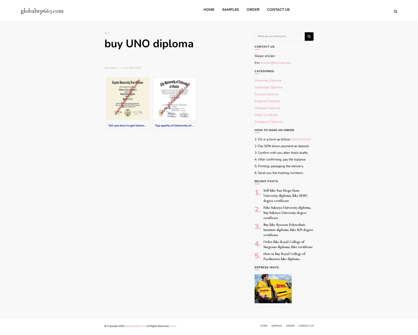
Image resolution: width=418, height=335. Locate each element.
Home (208, 9)
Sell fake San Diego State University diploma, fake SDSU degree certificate (285, 195)
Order (253, 9)
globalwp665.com (42, 10)
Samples (230, 9)
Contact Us (278, 9)
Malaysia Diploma (267, 108)
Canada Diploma (266, 94)
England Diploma (267, 101)
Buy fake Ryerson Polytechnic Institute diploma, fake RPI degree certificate (288, 230)
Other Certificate (266, 115)
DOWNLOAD (301, 139)
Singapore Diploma (268, 122)
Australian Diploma (268, 87)
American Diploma (268, 80)
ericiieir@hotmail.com (276, 63)
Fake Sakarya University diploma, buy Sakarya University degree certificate (287, 213)
